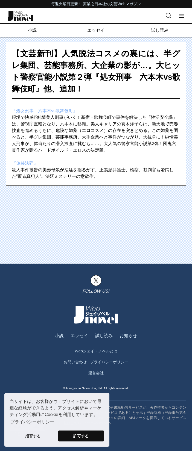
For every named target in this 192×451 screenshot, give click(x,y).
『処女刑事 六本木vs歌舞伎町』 (44, 110)
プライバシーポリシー (109, 362)
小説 (32, 30)
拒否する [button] (32, 436)
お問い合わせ (75, 362)
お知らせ (128, 335)
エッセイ (96, 30)
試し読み (159, 30)
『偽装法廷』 (25, 163)
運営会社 (96, 373)
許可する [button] (81, 436)
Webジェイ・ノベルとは (96, 351)
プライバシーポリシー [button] (32, 422)
